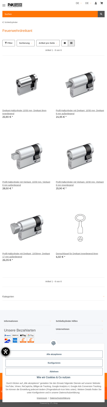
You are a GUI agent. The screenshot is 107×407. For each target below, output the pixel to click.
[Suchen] (101, 14)
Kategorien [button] (8, 296)
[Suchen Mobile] (50, 14)
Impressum (42, 398)
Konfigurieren (54, 363)
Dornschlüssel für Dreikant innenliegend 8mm (77, 253)
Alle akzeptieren (54, 354)
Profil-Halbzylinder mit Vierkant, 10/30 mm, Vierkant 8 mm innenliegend (80, 183)
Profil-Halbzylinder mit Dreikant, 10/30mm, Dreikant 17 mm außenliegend (26, 255)
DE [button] (77, 3)
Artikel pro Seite (47, 43)
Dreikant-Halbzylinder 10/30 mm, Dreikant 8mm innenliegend (24, 112)
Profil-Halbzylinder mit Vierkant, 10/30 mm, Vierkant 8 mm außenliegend (26, 183)
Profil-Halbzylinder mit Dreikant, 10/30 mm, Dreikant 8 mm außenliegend (80, 112)
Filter (9, 43)
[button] (95, 3)
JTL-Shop (54, 403)
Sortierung (24, 43)
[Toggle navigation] (3, 4)
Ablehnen (54, 371)
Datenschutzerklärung (60, 398)
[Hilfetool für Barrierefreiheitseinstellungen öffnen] (5, 351)
